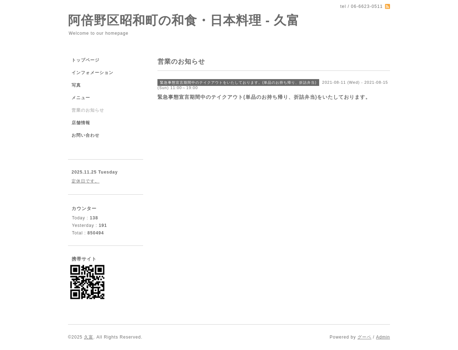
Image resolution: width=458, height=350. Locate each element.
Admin (383, 337)
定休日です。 (85, 181)
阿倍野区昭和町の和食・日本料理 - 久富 (183, 20)
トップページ (85, 60)
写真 (76, 85)
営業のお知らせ (88, 110)
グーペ (364, 337)
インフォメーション (92, 72)
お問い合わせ (85, 135)
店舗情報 (81, 122)
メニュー (81, 97)
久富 (88, 337)
